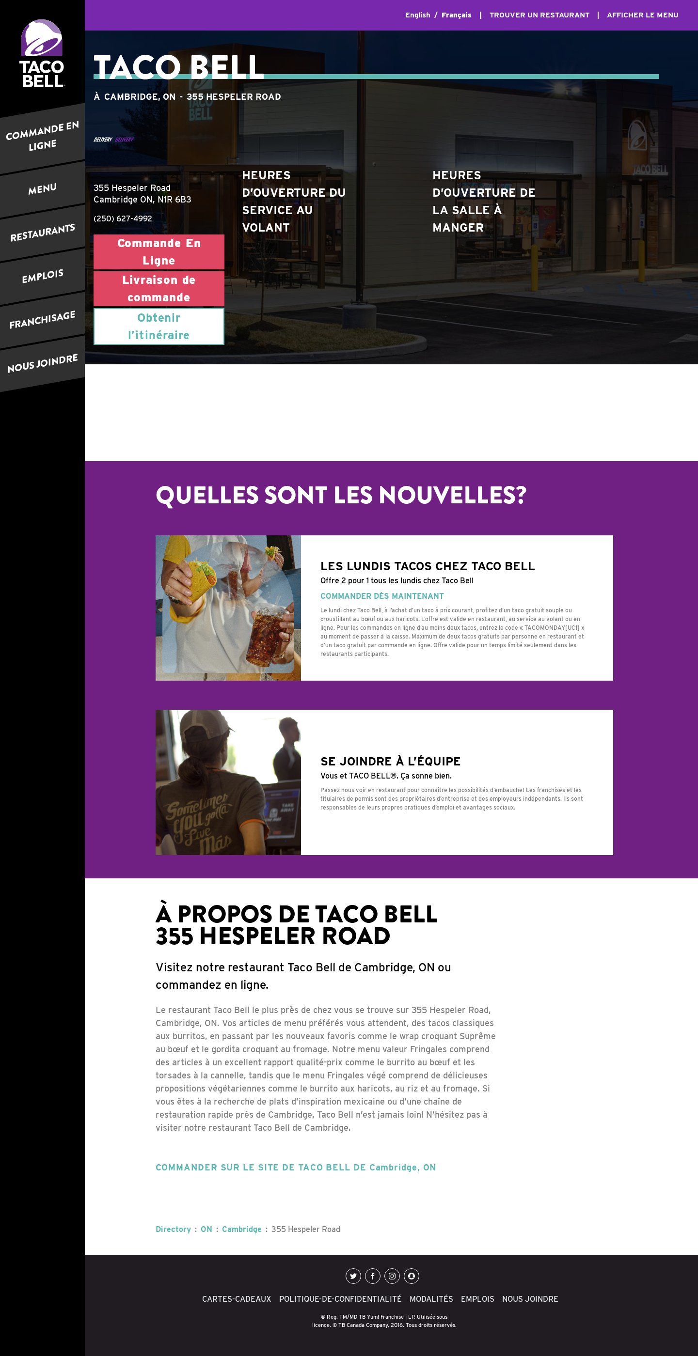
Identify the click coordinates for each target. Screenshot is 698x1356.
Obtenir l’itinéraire (159, 326)
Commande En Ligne (159, 251)
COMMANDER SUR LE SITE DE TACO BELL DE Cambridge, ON (296, 1167)
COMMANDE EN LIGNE (42, 136)
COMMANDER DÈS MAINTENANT (382, 596)
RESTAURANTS (42, 233)
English (417, 15)
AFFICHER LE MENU (643, 15)
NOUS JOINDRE (42, 364)
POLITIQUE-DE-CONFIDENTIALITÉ (340, 1299)
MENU (42, 189)
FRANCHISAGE (42, 320)
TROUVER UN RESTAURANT (539, 15)
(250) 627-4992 (123, 218)
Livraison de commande (159, 288)
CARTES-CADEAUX (236, 1299)
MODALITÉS (431, 1299)
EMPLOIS (42, 276)
